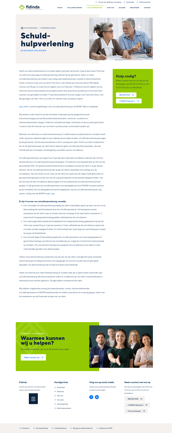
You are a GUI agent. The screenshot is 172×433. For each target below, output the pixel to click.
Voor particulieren (74, 7)
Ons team (60, 400)
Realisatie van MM (105, 428)
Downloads (134, 7)
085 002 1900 (124, 95)
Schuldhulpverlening (47, 28)
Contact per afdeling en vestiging (109, 2)
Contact (147, 7)
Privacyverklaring (42, 428)
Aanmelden (130, 2)
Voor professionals (94, 7)
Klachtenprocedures (64, 408)
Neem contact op (31, 357)
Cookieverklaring (60, 428)
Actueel (122, 7)
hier (53, 193)
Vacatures (60, 391)
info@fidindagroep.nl (127, 101)
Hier (21, 106)
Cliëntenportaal (144, 2)
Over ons (110, 7)
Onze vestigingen (134, 411)
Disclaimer (25, 428)
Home (59, 7)
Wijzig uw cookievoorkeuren (83, 428)
